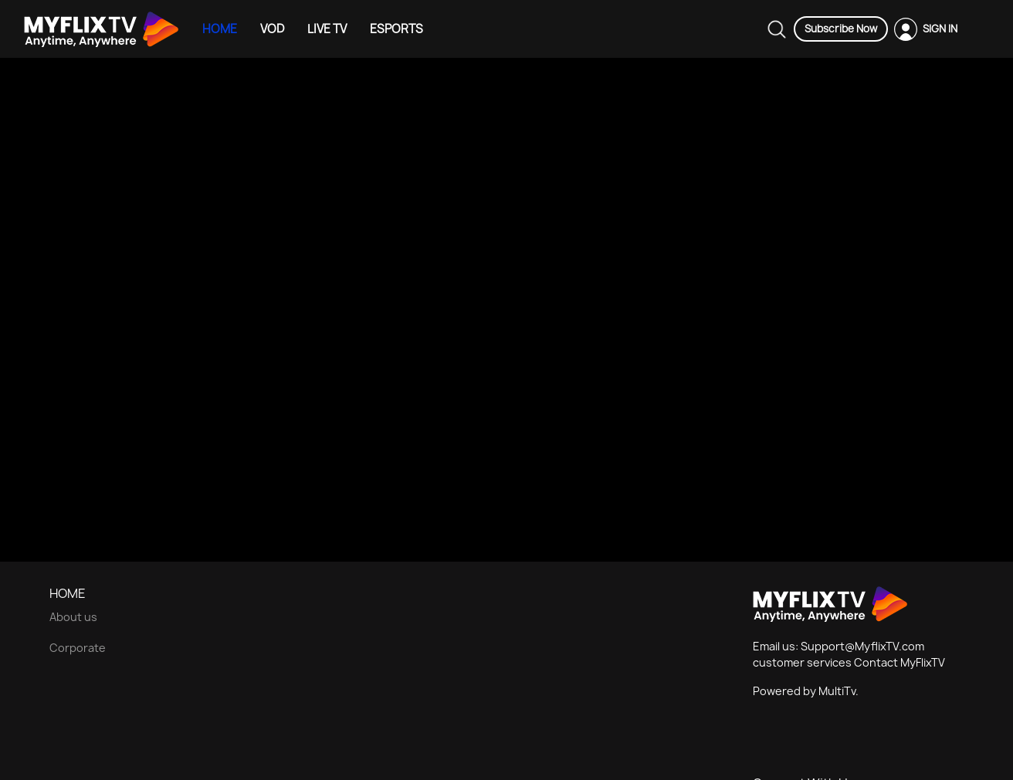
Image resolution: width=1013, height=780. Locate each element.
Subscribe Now (841, 28)
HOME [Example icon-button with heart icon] (219, 29)
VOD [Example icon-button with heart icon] (272, 29)
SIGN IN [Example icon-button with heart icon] (940, 28)
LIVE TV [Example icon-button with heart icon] (327, 29)
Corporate (77, 647)
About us (73, 616)
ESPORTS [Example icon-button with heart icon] (396, 29)
